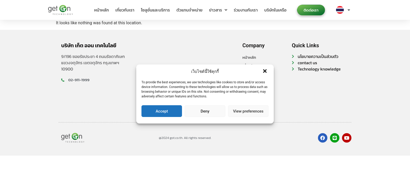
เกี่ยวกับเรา (124, 10)
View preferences (248, 111)
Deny (205, 111)
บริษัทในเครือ (275, 10)
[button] (265, 71)
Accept (162, 111)
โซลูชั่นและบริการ (155, 10)
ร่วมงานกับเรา (246, 10)
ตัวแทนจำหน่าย (189, 10)
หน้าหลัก (101, 10)
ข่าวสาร (218, 10)
